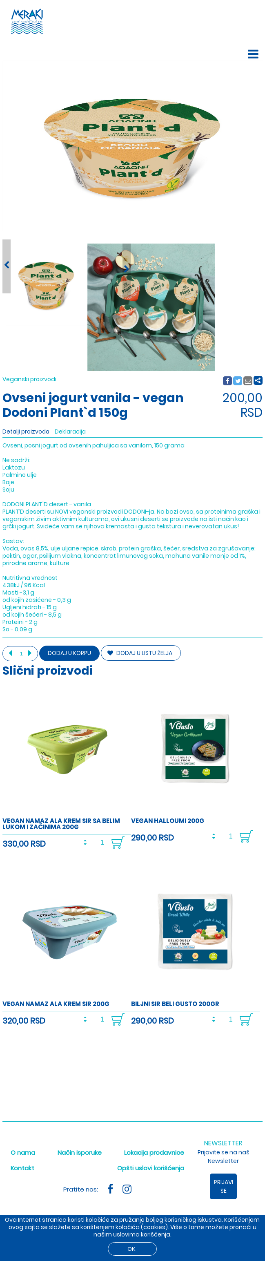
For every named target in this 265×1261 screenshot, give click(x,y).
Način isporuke (80, 1152)
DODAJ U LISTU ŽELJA (139, 653)
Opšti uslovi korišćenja (150, 1168)
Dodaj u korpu (69, 653)
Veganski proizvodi (29, 379)
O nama (23, 1152)
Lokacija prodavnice (154, 1152)
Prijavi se (223, 1186)
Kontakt (22, 1168)
